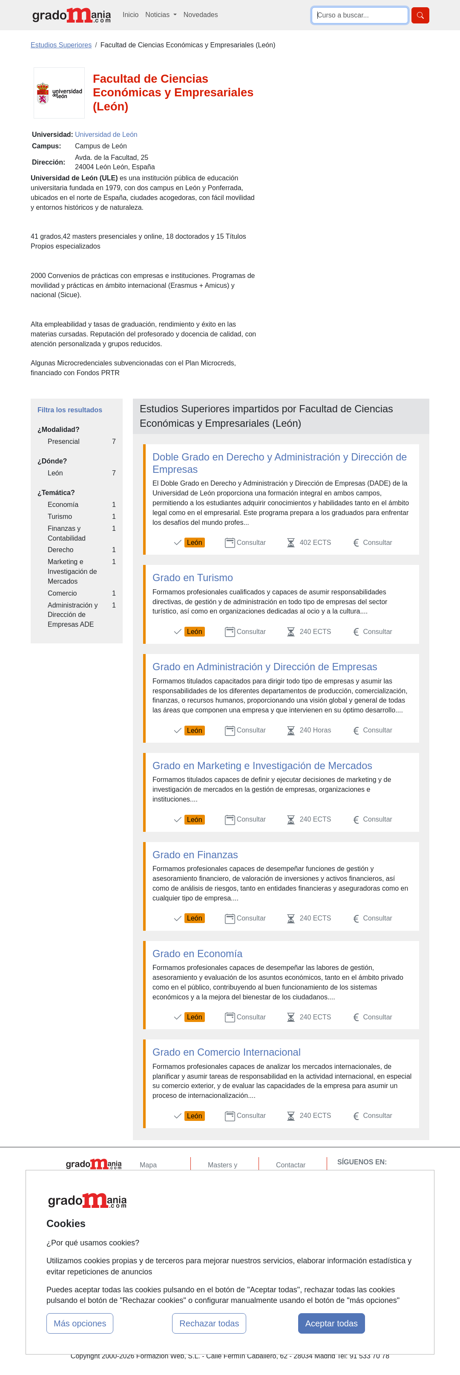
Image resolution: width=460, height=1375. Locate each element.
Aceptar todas (331, 1323)
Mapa (148, 1165)
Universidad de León (106, 134)
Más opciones (80, 1323)
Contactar (290, 1165)
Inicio (130, 14)
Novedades (201, 14)
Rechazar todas (209, 1323)
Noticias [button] (158, 14)
